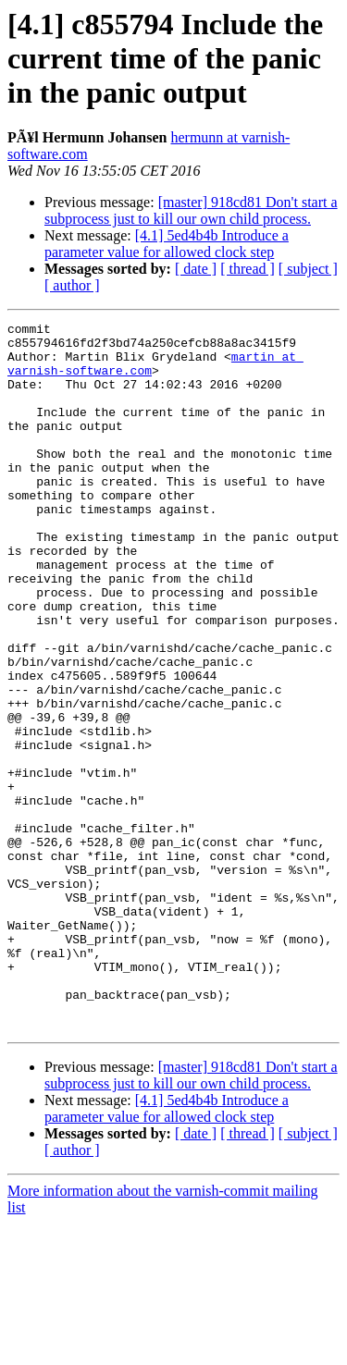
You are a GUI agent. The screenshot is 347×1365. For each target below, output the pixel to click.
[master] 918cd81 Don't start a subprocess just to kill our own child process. (191, 210)
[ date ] (196, 269)
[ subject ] (308, 269)
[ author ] (72, 285)
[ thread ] (247, 269)
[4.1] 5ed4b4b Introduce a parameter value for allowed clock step (166, 244)
